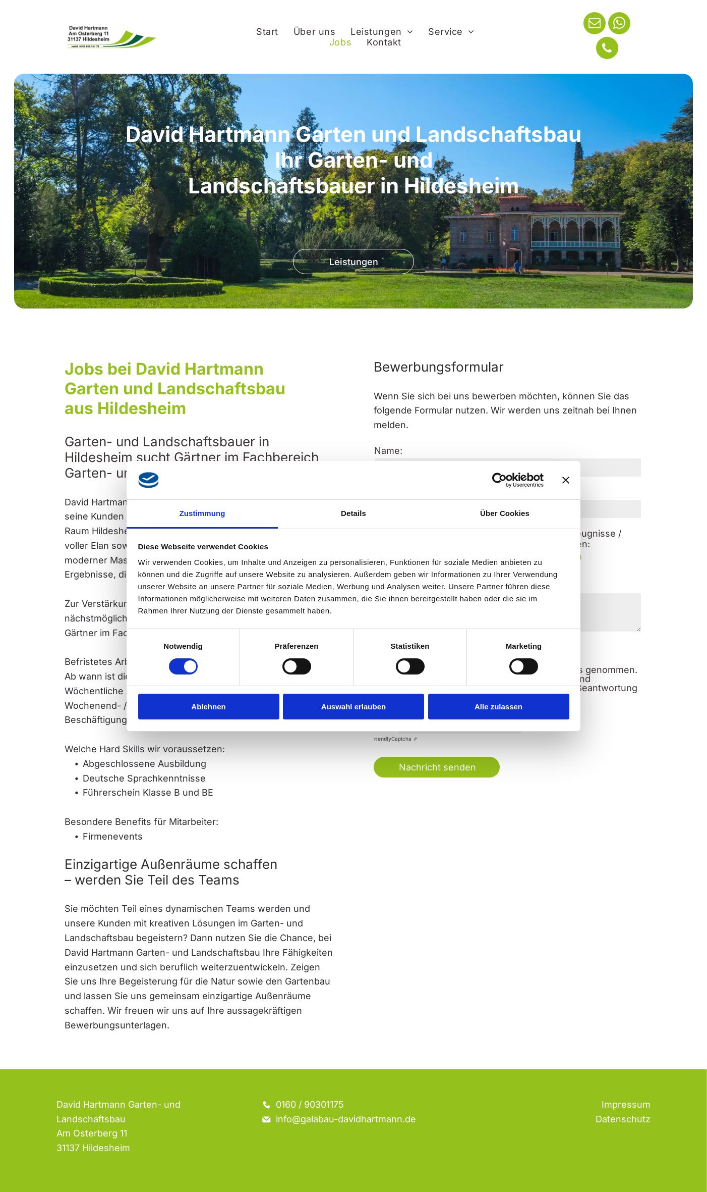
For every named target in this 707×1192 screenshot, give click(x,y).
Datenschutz (623, 1119)
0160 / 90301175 (310, 1104)
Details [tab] (353, 513)
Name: (388, 450)
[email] (594, 24)
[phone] (607, 49)
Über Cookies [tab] (504, 513)
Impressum (626, 1104)
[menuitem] (267, 31)
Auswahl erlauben (353, 706)
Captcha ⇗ (394, 739)
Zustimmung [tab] (202, 513)
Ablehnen (208, 706)
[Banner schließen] (565, 480)
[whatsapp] (619, 24)
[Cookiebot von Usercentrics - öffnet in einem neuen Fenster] (499, 480)
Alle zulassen (498, 706)
